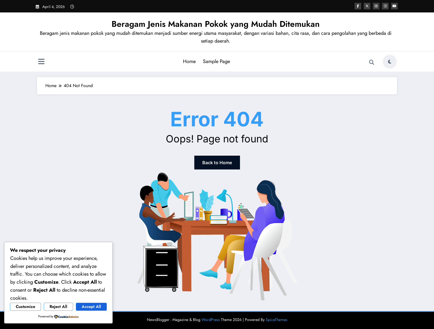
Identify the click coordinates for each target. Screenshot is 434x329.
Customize (25, 307)
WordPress (211, 319)
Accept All (91, 307)
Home (189, 61)
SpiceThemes (276, 319)
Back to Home (217, 162)
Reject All (58, 307)
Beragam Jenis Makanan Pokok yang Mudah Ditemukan (216, 24)
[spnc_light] (390, 62)
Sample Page (216, 61)
